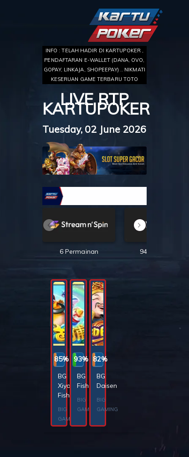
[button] (140, 225)
